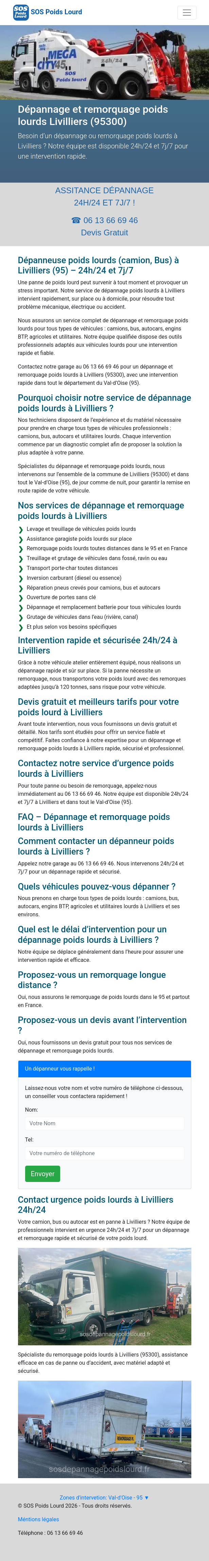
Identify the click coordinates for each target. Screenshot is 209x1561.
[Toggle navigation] (186, 12)
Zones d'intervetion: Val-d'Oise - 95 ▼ (104, 1497)
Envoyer (43, 1174)
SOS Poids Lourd (56, 12)
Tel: (29, 1139)
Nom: (31, 1110)
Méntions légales (38, 1519)
